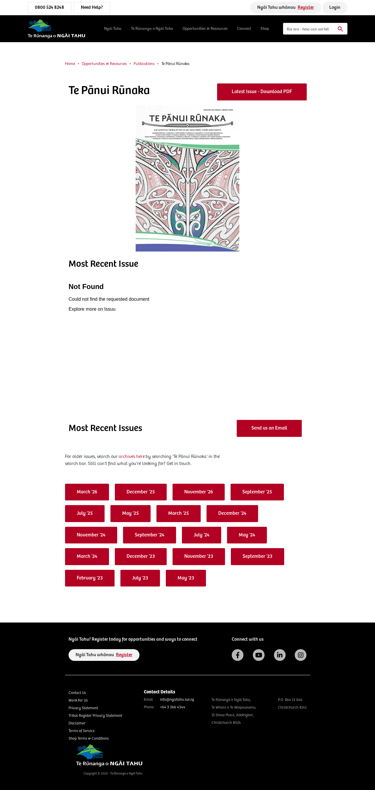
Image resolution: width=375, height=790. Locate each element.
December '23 (141, 556)
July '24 (201, 535)
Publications (144, 63)
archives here (132, 456)
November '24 (91, 535)
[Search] (315, 29)
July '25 (85, 513)
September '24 (149, 535)
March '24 (87, 556)
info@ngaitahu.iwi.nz (177, 699)
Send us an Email (269, 428)
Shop (264, 28)
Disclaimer (77, 723)
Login (334, 7)
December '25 (141, 492)
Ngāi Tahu (113, 28)
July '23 (140, 578)
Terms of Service (82, 731)
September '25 (257, 492)
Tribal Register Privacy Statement (95, 716)
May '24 (247, 535)
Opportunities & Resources (205, 28)
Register (306, 7)
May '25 (130, 513)
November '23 (198, 556)
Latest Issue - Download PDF (262, 92)
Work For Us (78, 700)
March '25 (178, 513)
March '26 (87, 492)
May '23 (186, 578)
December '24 (232, 513)
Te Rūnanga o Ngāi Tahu (152, 28)
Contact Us (77, 693)
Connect (244, 28)
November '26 (198, 492)
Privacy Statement (83, 708)
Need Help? (92, 7)
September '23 (257, 556)
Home (70, 63)
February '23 (90, 578)
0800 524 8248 (49, 7)
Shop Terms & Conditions (89, 738)
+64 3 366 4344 (172, 707)
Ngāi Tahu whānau (285, 7)
